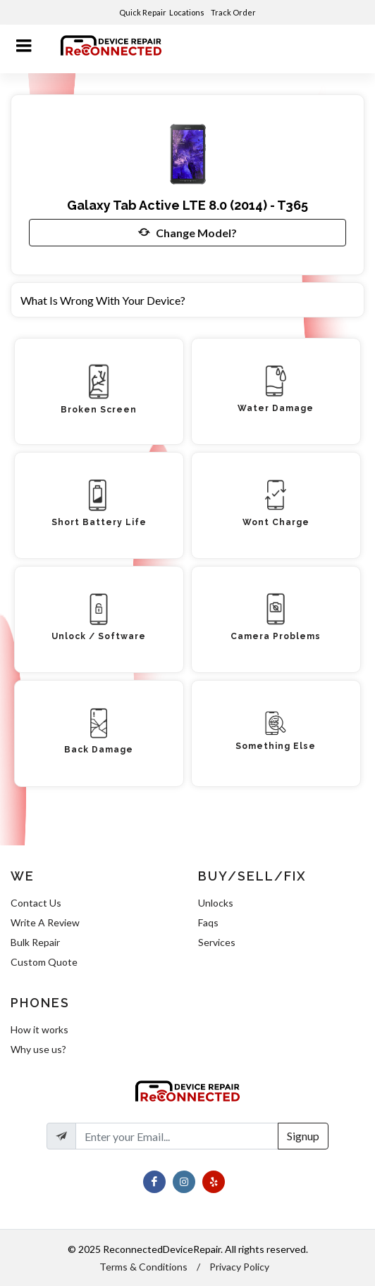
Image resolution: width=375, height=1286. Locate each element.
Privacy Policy (239, 1267)
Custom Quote (44, 962)
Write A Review (45, 922)
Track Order (234, 12)
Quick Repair (142, 12)
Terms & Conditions (143, 1267)
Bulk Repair (35, 942)
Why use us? (38, 1049)
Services (216, 942)
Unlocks (215, 903)
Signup (303, 1135)
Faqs (208, 922)
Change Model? (187, 232)
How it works (39, 1029)
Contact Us (36, 903)
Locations (187, 12)
